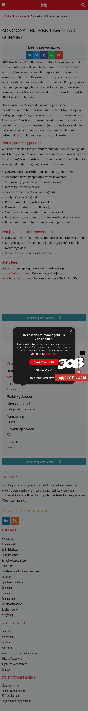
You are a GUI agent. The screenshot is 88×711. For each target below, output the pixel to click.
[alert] (44, 355)
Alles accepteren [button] (44, 361)
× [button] (71, 330)
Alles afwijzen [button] (44, 369)
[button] (44, 378)
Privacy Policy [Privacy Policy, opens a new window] (50, 353)
